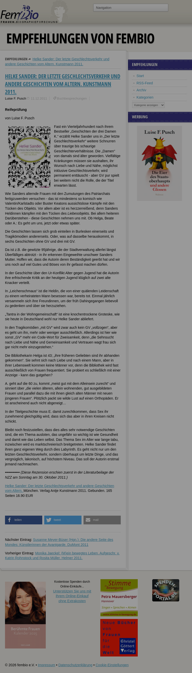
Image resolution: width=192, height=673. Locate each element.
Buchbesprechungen (72, 98)
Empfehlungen (16, 59)
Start (140, 76)
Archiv (141, 90)
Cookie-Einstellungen (112, 665)
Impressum (46, 665)
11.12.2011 (39, 98)
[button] (23, 520)
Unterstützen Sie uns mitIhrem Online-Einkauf (72, 596)
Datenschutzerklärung (75, 665)
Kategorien (145, 97)
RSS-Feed (144, 83)
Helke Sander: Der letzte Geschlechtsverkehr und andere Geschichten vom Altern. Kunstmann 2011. (62, 83)
